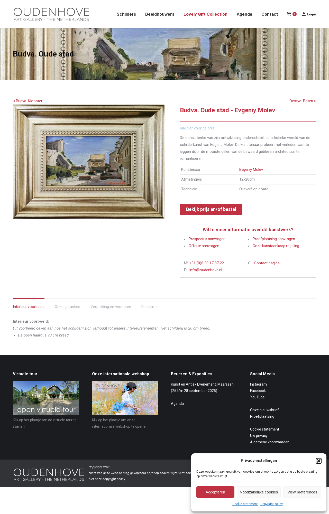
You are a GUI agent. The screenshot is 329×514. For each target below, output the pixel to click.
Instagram (258, 393)
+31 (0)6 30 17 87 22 (206, 272)
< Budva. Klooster (27, 110)
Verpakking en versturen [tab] (110, 316)
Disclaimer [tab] (150, 316)
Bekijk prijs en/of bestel (211, 218)
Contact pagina (267, 272)
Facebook (258, 400)
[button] (318, 460)
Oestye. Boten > (302, 110)
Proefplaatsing (262, 426)
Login (309, 23)
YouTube (257, 406)
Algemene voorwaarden (269, 451)
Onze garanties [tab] (67, 316)
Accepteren (215, 492)
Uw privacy (259, 445)
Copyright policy (271, 504)
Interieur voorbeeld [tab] (28, 316)
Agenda (177, 413)
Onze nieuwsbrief (264, 419)
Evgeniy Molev (251, 178)
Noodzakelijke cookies (259, 492)
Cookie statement (245, 504)
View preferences (302, 492)
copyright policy (114, 488)
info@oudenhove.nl (205, 279)
